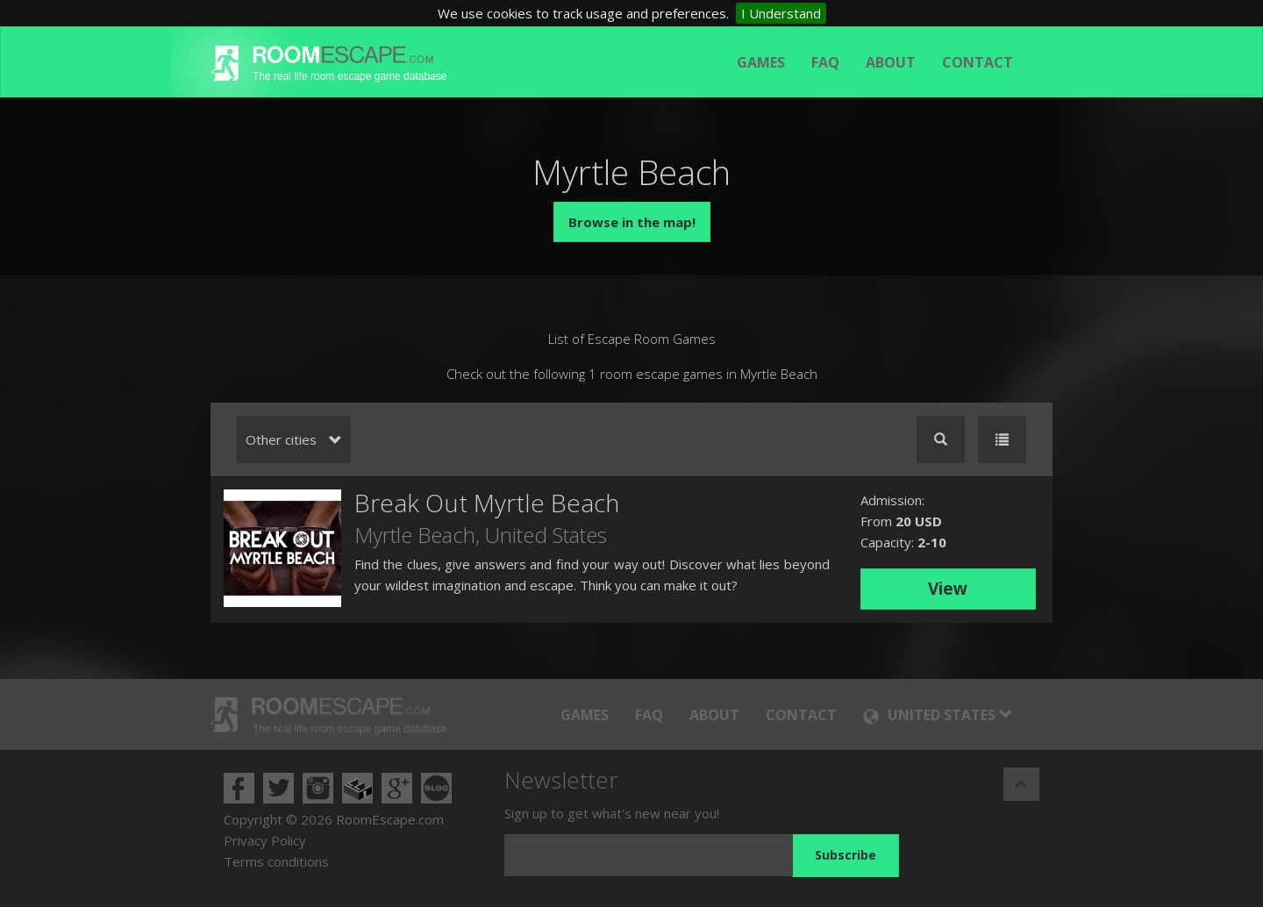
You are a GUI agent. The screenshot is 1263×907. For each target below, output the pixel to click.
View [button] (947, 588)
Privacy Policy (265, 840)
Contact (977, 62)
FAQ (825, 62)
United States (546, 534)
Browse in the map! (632, 222)
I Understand (781, 13)
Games (761, 62)
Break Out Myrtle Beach (486, 502)
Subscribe (845, 854)
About (891, 62)
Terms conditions (276, 861)
